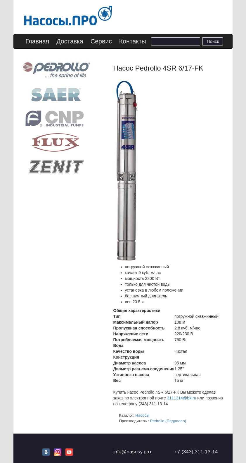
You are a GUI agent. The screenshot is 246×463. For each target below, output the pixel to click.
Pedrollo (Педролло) (168, 421)
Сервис (101, 41)
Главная (37, 41)
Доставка (69, 41)
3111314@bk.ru (181, 398)
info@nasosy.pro (132, 452)
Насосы (142, 415)
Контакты (132, 41)
